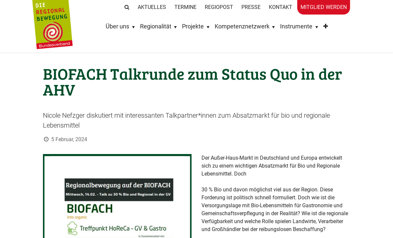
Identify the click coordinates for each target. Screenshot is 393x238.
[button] (326, 28)
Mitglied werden (324, 7)
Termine (185, 7)
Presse (251, 7)
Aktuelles (152, 7)
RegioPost (219, 7)
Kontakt (280, 7)
